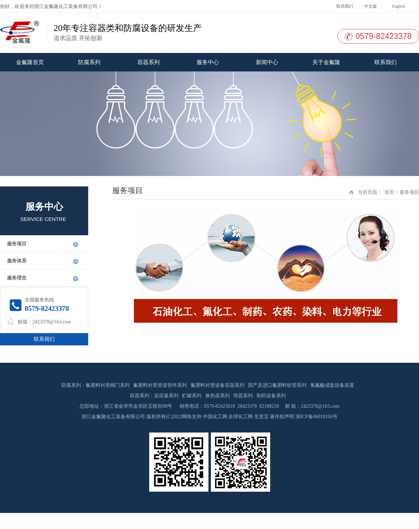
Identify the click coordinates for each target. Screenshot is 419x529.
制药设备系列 (271, 395)
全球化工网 (240, 416)
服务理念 (16, 278)
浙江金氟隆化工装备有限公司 (66, 6)
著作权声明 (282, 416)
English (398, 6)
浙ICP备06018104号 (316, 416)
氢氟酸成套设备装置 (332, 385)
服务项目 (16, 243)
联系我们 (344, 6)
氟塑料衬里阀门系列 (108, 385)
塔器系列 (243, 395)
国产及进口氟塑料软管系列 (277, 385)
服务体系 (16, 260)
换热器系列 (217, 395)
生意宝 (261, 416)
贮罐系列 (191, 395)
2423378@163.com (51, 321)
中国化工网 (215, 416)
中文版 (370, 6)
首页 (389, 192)
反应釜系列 (166, 395)
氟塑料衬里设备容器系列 (217, 385)
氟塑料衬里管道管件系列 (160, 385)
